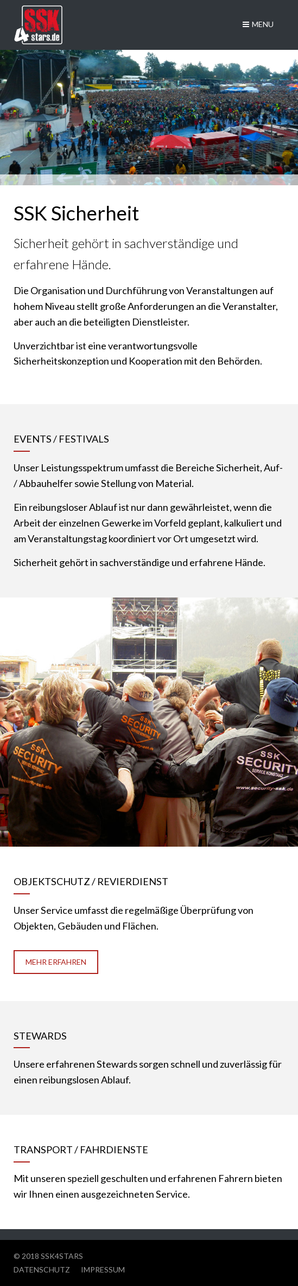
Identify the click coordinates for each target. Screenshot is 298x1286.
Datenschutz (42, 1269)
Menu (258, 24)
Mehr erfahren (56, 961)
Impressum (103, 1269)
